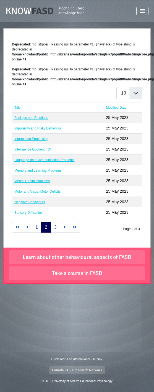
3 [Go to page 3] (55, 227)
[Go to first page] (17, 227)
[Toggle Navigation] (142, 11)
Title (17, 108)
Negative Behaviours (29, 202)
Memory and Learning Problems (38, 170)
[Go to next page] (64, 227)
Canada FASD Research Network (77, 370)
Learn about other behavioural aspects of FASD (77, 257)
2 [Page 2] (46, 227)
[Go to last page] (74, 227)
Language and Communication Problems (44, 160)
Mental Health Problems (32, 181)
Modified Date (116, 108)
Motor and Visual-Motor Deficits (37, 192)
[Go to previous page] (27, 227)
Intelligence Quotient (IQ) (32, 149)
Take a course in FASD (77, 273)
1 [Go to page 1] (36, 227)
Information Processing (31, 139)
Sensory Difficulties (28, 213)
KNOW (45, 11)
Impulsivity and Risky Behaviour (37, 128)
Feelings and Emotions (31, 118)
